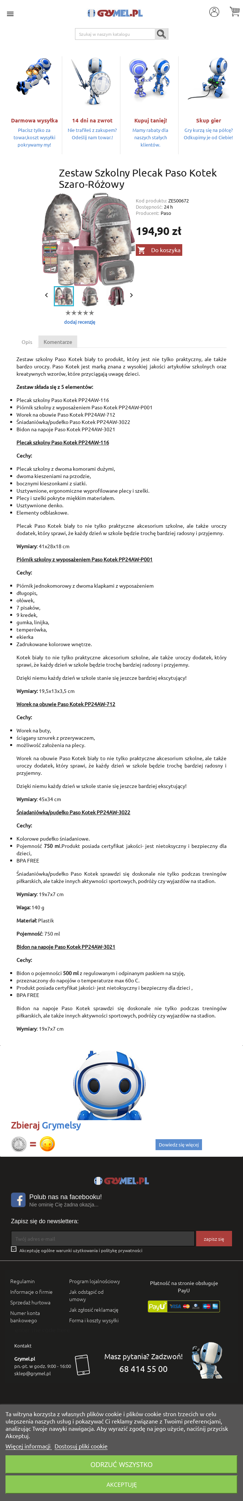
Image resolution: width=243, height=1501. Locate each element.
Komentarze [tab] (58, 341)
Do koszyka (158, 250)
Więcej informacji (28, 1445)
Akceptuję (121, 1485)
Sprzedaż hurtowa (30, 1302)
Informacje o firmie (31, 1291)
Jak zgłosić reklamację (94, 1309)
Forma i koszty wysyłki (94, 1320)
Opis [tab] (27, 341)
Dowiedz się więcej (179, 1144)
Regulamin (22, 1281)
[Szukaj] (121, 34)
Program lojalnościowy (94, 1281)
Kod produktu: (151, 200)
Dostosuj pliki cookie (81, 1445)
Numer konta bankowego (25, 1316)
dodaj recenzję (79, 322)
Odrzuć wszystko (121, 1464)
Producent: (147, 213)
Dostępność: (149, 206)
